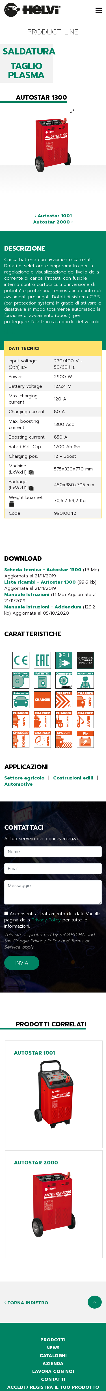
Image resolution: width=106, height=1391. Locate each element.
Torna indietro (26, 1303)
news (53, 1347)
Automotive (18, 784)
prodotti (53, 1340)
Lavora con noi (53, 1371)
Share (10, 332)
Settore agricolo (24, 778)
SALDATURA (29, 51)
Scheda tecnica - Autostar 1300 (42, 569)
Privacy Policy (46, 920)
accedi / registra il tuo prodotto (53, 1387)
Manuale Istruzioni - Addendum (42, 607)
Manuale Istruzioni (26, 594)
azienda (53, 1363)
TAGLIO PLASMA (26, 70)
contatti (53, 1379)
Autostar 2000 (53, 222)
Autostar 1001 (53, 216)
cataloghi (53, 1355)
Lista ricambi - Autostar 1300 (40, 582)
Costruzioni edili (73, 778)
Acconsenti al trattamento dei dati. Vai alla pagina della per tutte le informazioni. (52, 920)
